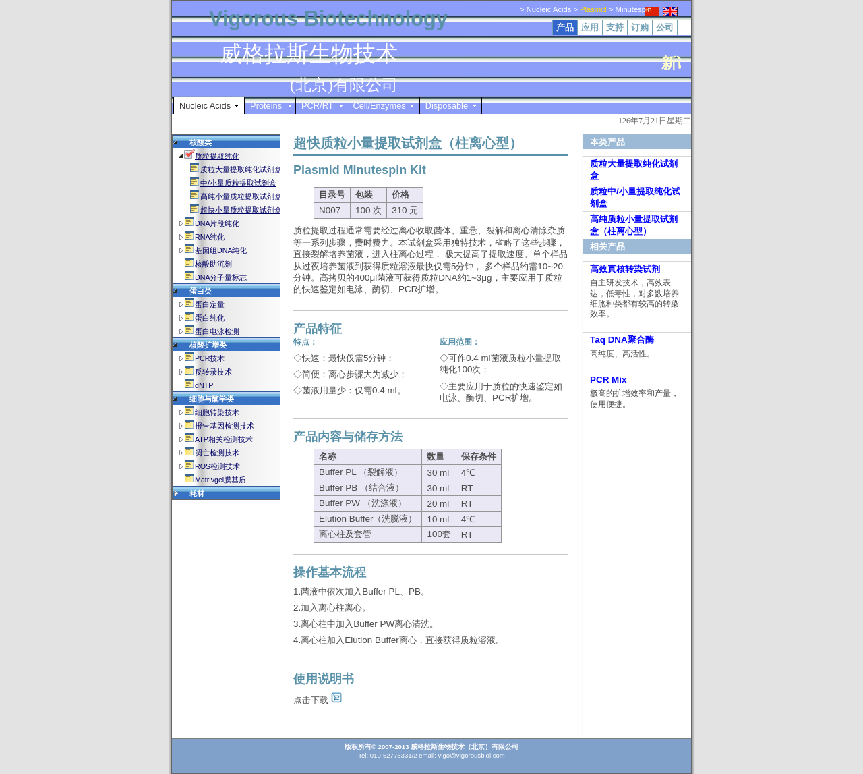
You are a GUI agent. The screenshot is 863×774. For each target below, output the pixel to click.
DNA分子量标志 (221, 277)
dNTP (204, 385)
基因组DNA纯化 (221, 250)
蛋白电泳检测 (217, 331)
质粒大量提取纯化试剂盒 (241, 169)
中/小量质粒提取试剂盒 (238, 183)
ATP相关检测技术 (224, 439)
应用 (590, 27)
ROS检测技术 (217, 466)
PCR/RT (317, 106)
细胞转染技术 (217, 412)
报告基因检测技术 (224, 426)
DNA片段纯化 (217, 223)
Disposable (446, 106)
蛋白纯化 (210, 318)
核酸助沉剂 (213, 264)
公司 (665, 27)
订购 (640, 27)
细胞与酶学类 (211, 399)
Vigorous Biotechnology (328, 18)
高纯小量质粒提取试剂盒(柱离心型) (258, 196)
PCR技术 (210, 358)
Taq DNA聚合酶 (622, 340)
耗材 (196, 493)
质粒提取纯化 (217, 156)
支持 (615, 27)
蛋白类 (200, 291)
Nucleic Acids (205, 106)
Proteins (266, 106)
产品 (565, 27)
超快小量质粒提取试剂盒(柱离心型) (258, 210)
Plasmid (593, 9)
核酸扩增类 (208, 345)
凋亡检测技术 (217, 453)
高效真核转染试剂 (625, 269)
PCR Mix (608, 380)
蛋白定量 (210, 304)
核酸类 (200, 142)
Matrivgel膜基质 (220, 480)
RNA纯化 (210, 237)
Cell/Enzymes (379, 106)
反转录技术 (213, 372)
